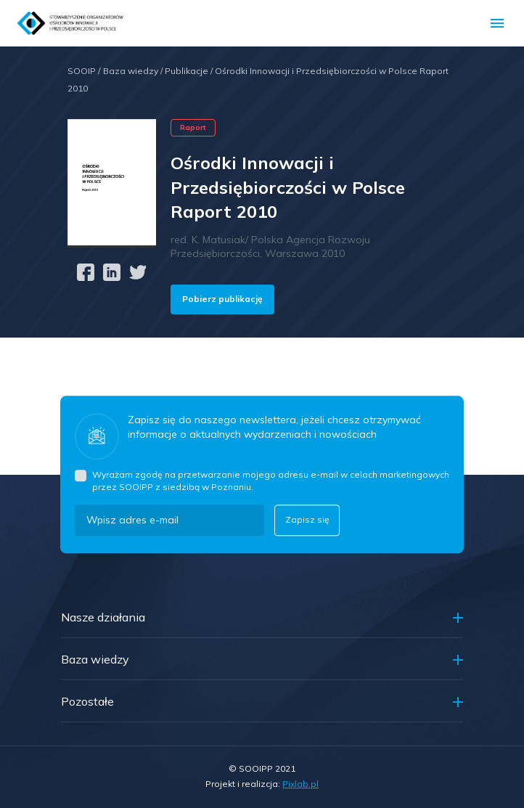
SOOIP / (83, 70)
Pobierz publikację (222, 298)
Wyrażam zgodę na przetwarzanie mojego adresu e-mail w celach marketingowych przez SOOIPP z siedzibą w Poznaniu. (270, 480)
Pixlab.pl (300, 783)
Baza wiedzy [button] (95, 659)
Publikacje (190, 70)
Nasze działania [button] (103, 617)
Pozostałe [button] (87, 701)
